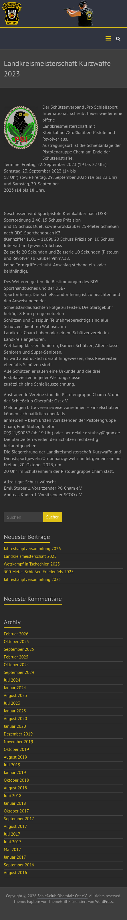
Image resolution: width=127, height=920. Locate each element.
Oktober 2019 (16, 749)
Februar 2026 (16, 634)
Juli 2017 (12, 834)
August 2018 (15, 788)
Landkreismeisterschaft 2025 (30, 556)
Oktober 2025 (16, 641)
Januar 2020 (15, 726)
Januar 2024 (15, 687)
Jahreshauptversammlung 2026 (32, 548)
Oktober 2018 (16, 780)
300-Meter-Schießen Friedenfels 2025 (39, 571)
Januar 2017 (15, 857)
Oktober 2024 (16, 664)
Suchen (52, 517)
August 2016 (15, 872)
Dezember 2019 (18, 734)
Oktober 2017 (16, 811)
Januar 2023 (15, 711)
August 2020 (15, 718)
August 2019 (15, 757)
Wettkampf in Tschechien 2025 (32, 564)
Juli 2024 (12, 680)
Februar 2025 (16, 657)
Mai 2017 (12, 849)
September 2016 (19, 865)
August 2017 (15, 826)
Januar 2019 (15, 772)
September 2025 (19, 649)
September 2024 (19, 672)
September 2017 (19, 818)
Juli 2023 (12, 703)
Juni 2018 (12, 795)
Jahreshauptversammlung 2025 (32, 579)
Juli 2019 (12, 764)
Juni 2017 (12, 841)
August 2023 (15, 695)
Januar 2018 (15, 803)
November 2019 (18, 741)
